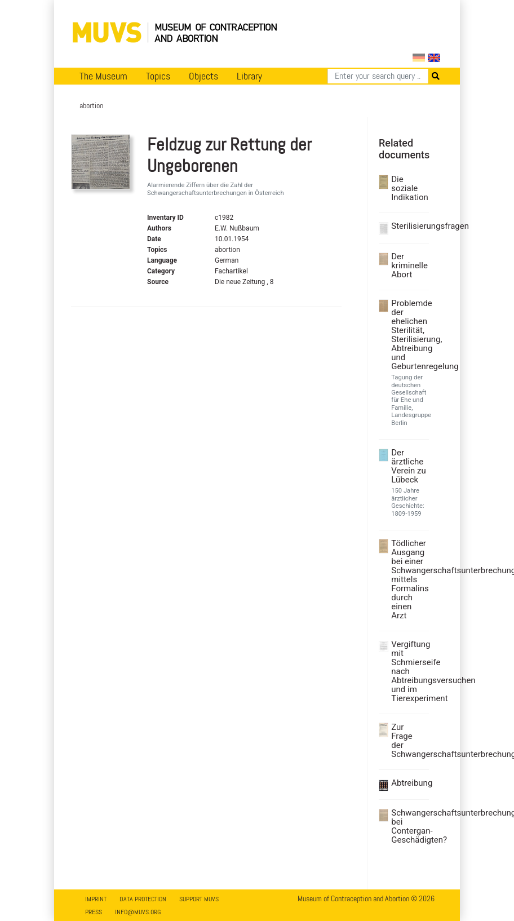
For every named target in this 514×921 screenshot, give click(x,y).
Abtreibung (408, 782)
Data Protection (142, 899)
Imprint (96, 899)
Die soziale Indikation (408, 188)
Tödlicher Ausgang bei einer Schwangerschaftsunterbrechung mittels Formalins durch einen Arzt (408, 579)
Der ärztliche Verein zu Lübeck (408, 466)
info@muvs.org (138, 911)
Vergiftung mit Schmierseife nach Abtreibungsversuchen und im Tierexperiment (408, 671)
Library (249, 76)
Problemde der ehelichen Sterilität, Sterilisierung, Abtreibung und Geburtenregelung (408, 335)
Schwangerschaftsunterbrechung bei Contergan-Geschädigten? (408, 826)
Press (93, 911)
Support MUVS (199, 899)
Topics (158, 76)
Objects (203, 76)
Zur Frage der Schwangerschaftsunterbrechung (408, 741)
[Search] (377, 76)
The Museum (103, 76)
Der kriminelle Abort (408, 265)
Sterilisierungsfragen (408, 226)
